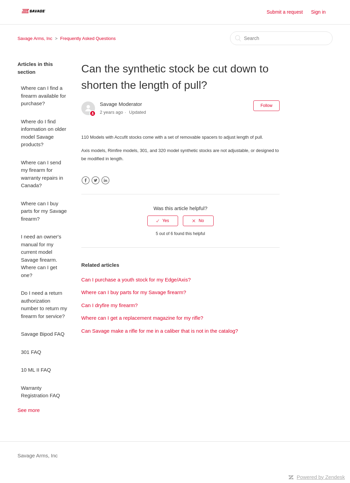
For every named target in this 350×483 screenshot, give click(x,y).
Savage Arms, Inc (34, 38)
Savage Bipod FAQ (43, 334)
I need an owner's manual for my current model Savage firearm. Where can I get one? (41, 256)
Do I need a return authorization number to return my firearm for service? (44, 304)
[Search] (281, 38)
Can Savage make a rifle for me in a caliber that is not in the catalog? (159, 331)
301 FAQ (31, 352)
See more (28, 410)
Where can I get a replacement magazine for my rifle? (142, 318)
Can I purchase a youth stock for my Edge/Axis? (136, 279)
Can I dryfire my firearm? (109, 305)
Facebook (85, 180)
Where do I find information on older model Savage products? (43, 133)
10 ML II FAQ (36, 370)
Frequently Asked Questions (88, 38)
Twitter (95, 180)
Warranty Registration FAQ (40, 392)
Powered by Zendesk (321, 477)
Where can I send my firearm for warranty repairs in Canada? (42, 174)
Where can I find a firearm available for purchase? (43, 95)
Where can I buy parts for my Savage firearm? (44, 211)
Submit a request (285, 12)
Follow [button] (266, 105)
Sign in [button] (318, 12)
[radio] (162, 221)
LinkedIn (105, 180)
